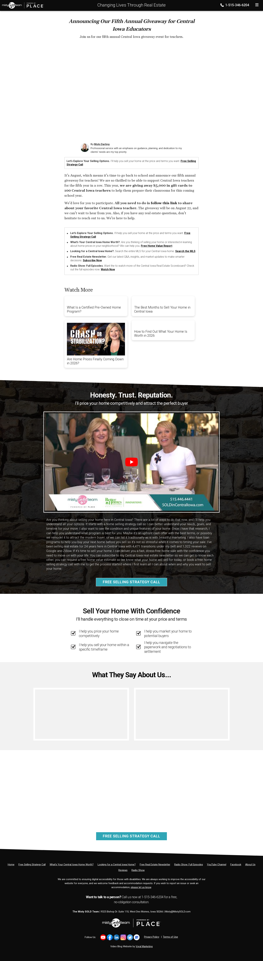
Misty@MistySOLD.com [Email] (178, 911)
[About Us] (250, 865)
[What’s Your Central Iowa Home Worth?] (72, 865)
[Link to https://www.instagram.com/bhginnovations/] (123, 937)
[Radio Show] (138, 870)
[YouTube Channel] (216, 865)
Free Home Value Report (156, 245)
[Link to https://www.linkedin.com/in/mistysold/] (116, 937)
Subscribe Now (92, 260)
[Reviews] (122, 870)
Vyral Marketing (144, 946)
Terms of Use (170, 936)
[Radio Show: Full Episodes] (188, 865)
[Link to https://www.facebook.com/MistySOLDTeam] (110, 937)
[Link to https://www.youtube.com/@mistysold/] (103, 937)
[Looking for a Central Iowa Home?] (117, 865)
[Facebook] (235, 865)
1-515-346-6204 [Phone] (235, 5)
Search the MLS (185, 251)
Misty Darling (102, 144)
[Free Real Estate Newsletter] (155, 865)
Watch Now (108, 269)
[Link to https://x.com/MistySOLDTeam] (130, 937)
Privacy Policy (151, 936)
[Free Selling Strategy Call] (32, 865)
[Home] (22, 5)
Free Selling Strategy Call (131, 582)
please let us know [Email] (141, 887)
